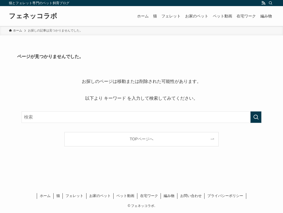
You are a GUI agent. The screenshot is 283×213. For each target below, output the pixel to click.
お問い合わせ (191, 196)
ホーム (45, 196)
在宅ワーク (149, 196)
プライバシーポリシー (225, 196)
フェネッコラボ (33, 16)
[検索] (270, 3)
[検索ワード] (141, 117)
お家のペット (100, 196)
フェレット (74, 196)
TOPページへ (141, 139)
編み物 (169, 196)
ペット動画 (125, 196)
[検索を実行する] (255, 117)
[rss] (263, 3)
